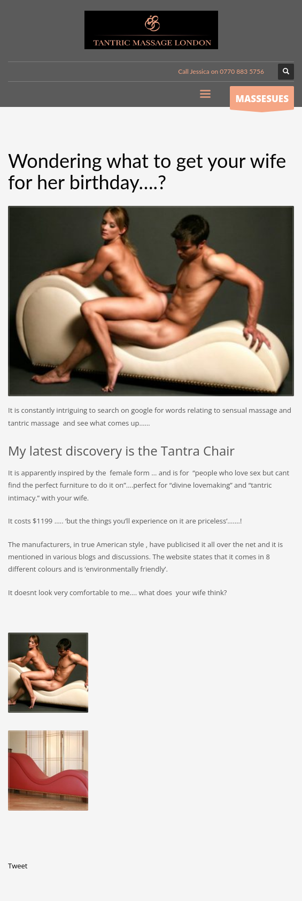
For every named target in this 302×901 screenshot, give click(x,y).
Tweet (17, 866)
